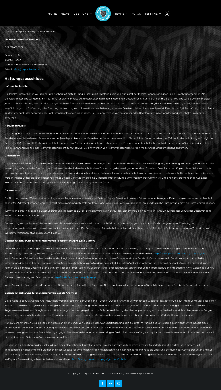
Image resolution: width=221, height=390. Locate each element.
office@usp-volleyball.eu (27, 69)
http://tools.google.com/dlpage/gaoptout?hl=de (99, 359)
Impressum (147, 373)
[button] (167, 13)
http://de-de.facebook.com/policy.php (75, 277)
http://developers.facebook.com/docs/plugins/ (179, 253)
